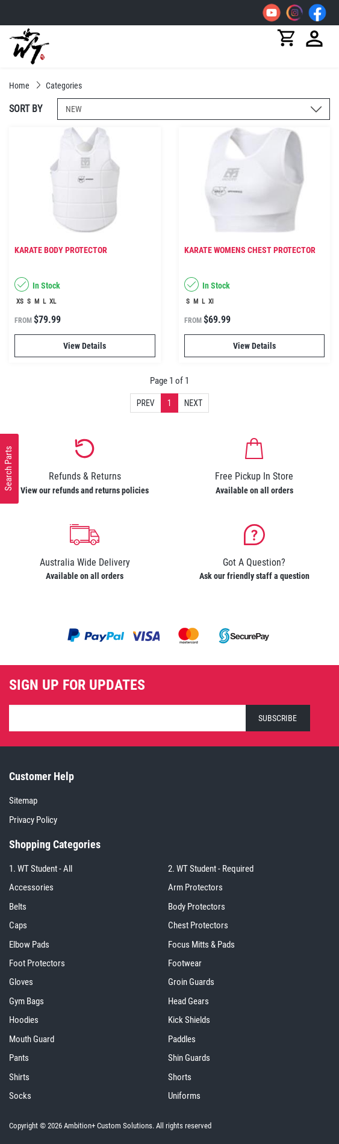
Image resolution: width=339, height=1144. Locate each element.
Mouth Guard (31, 1039)
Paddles (182, 1039)
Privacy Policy (33, 819)
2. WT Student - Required (210, 868)
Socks (20, 1095)
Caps (18, 925)
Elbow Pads (29, 944)
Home (20, 85)
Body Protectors (196, 906)
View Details (84, 346)
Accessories (31, 887)
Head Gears (188, 1001)
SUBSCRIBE (277, 718)
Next (193, 403)
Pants (19, 1057)
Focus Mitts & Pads (201, 944)
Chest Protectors (198, 925)
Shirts (19, 1077)
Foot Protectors (37, 963)
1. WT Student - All (40, 868)
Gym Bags (26, 1001)
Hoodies (24, 1019)
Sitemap (23, 800)
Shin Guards (189, 1057)
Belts (17, 906)
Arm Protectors (195, 887)
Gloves (21, 982)
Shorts (179, 1077)
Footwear (185, 963)
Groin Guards (191, 982)
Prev (146, 403)
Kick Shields (189, 1019)
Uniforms (184, 1095)
